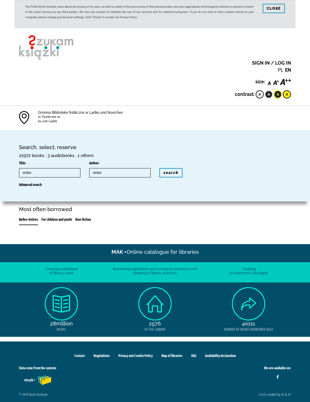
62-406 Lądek (47, 121)
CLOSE (274, 8)
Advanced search (30, 185)
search (170, 173)
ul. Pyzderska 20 (49, 116)
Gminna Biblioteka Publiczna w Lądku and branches (80, 113)
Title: (22, 163)
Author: (94, 163)
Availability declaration (220, 356)
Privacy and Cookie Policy (135, 356)
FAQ (193, 356)
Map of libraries (171, 356)
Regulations (102, 356)
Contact (79, 356)
